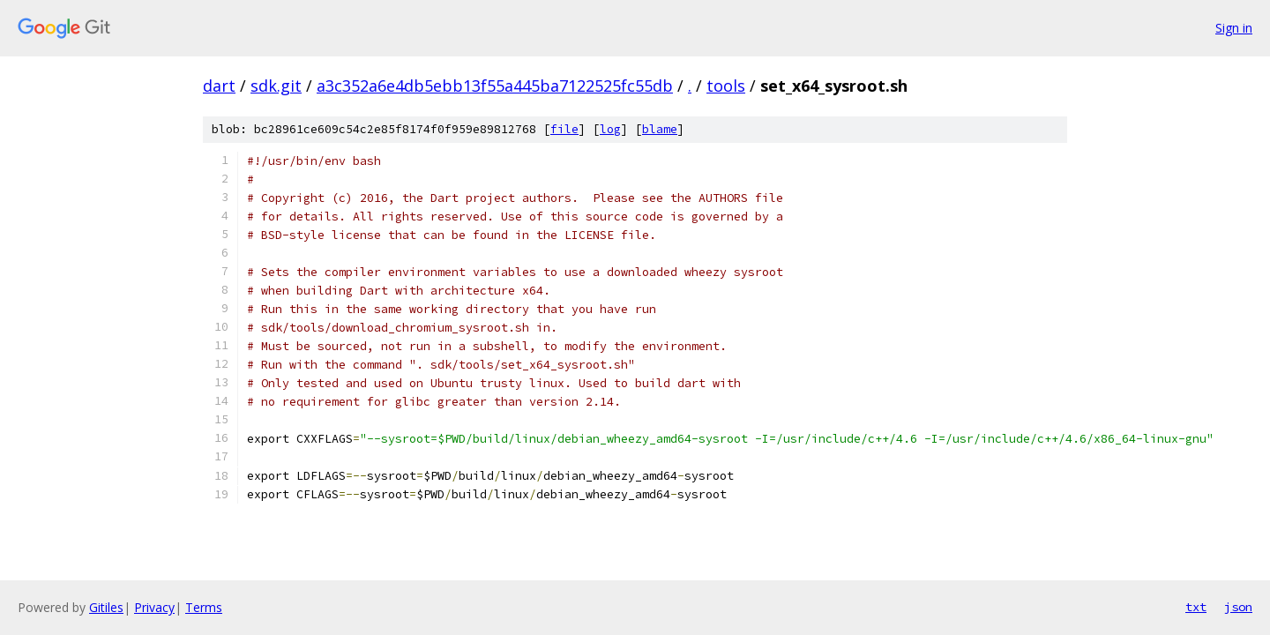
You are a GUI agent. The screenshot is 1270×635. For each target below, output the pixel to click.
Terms (203, 607)
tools (725, 85)
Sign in (1233, 27)
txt (1195, 607)
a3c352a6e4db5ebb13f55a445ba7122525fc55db (495, 85)
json (1238, 607)
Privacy (154, 607)
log (610, 129)
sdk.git (276, 85)
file (564, 129)
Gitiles (106, 607)
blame (659, 129)
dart (219, 85)
